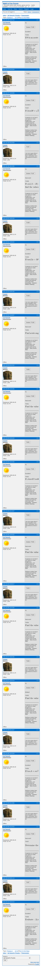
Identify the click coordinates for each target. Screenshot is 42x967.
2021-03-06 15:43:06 (8, 607)
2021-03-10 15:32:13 (8, 901)
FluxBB (37, 964)
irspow (5, 72)
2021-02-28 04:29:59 (8, 142)
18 (24, 17)
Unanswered (35, 12)
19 (25, 17)
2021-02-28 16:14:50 (8, 166)
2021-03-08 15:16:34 (8, 753)
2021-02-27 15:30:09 (8, 93)
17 (22, 17)
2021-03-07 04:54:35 (8, 657)
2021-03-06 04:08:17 (8, 584)
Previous (9, 17)
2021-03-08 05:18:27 (8, 730)
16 (20, 17)
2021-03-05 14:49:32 (8, 534)
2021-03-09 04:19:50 (8, 803)
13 (15, 17)
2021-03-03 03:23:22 (8, 365)
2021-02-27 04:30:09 (8, 69)
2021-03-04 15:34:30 (8, 461)
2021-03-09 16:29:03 (8, 826)
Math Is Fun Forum (10, 3)
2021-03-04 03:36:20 (8, 438)
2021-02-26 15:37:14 (8, 20)
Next (28, 17)
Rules (15, 9)
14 (17, 17)
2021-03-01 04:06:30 (8, 218)
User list (10, 9)
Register (26, 9)
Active (29, 12)
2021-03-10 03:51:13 (8, 878)
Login (32, 9)
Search (21, 9)
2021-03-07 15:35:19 (8, 680)
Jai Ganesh (6, 22)
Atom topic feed (34, 962)
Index (4, 9)
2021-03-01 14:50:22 (8, 242)
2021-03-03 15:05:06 (8, 389)
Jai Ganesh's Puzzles (14, 15)
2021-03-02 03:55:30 (8, 291)
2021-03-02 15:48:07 (8, 315)
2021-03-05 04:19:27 (8, 511)
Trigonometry (25, 15)
